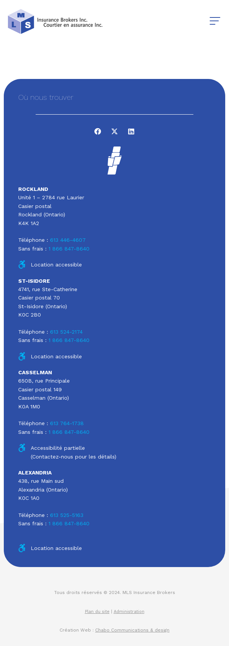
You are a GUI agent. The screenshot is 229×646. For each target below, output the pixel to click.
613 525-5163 (66, 515)
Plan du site (97, 611)
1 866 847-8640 (69, 249)
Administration (129, 611)
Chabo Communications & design (132, 630)
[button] (214, 21)
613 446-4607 (68, 240)
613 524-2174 (66, 332)
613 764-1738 (67, 423)
